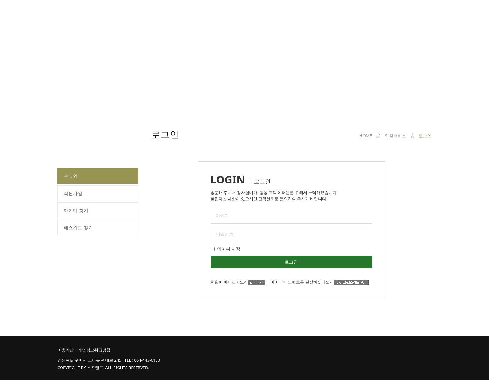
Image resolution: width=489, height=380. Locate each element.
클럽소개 (124, 14)
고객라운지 (354, 14)
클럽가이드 (197, 14)
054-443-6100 (147, 360)
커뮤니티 (316, 14)
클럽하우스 (278, 14)
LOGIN (394, 14)
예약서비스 (238, 14)
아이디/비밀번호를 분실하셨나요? (319, 282)
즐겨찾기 (424, 14)
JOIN (408, 14)
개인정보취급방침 (94, 350)
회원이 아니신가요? (240, 282)
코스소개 (159, 14)
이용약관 (65, 350)
